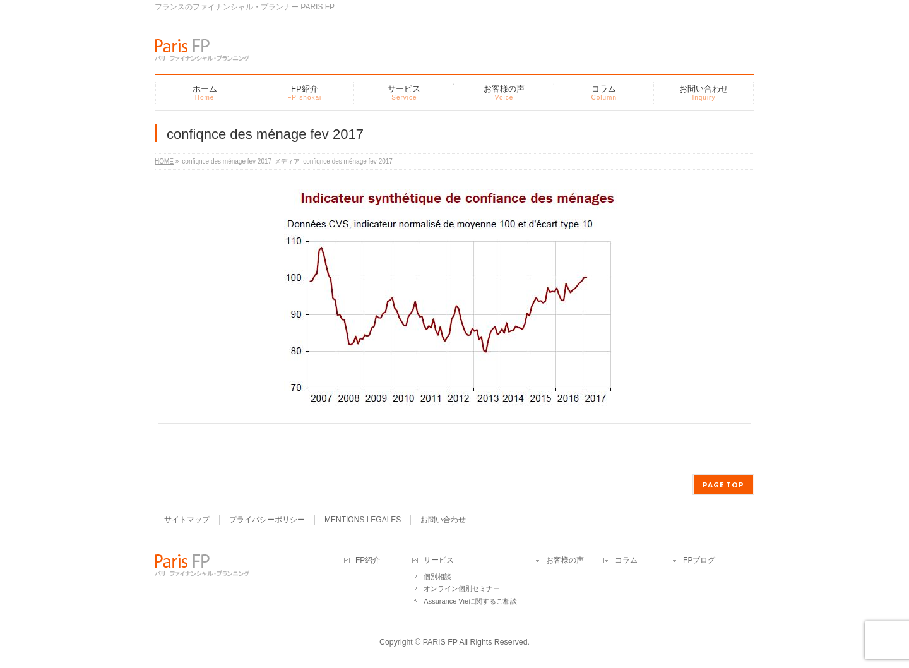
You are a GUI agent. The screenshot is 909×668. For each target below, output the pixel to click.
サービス (439, 560)
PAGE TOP (723, 484)
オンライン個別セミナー (462, 588)
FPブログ (699, 560)
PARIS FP (440, 642)
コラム (626, 560)
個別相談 (437, 576)
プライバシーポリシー (267, 519)
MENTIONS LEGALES (362, 519)
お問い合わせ (443, 519)
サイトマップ (187, 519)
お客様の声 (565, 560)
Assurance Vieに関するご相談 (470, 601)
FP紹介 (367, 560)
